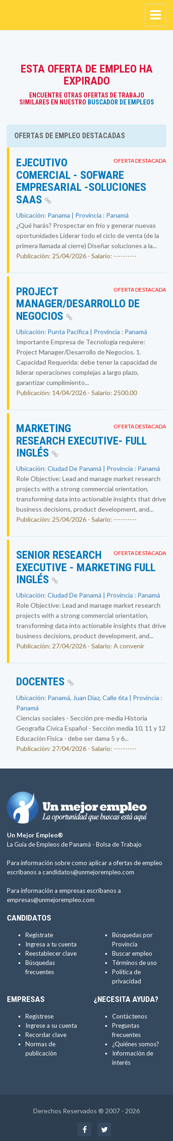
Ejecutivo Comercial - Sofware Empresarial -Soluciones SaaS (81, 181)
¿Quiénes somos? (135, 1044)
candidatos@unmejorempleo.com (88, 872)
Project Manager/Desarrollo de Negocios (78, 304)
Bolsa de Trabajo (119, 844)
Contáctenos (129, 1016)
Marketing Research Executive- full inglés (81, 440)
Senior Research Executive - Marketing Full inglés (85, 567)
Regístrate (39, 935)
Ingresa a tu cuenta (51, 944)
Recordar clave (45, 1034)
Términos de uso (134, 962)
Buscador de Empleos (121, 102)
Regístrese (39, 1016)
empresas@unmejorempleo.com (51, 899)
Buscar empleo (132, 953)
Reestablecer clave (51, 953)
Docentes (45, 681)
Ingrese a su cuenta (51, 1025)
